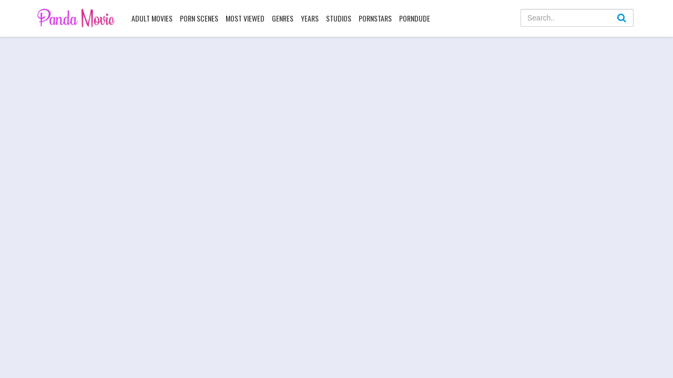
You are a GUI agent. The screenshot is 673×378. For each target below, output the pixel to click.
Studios (338, 18)
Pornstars (375, 18)
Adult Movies (151, 18)
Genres (282, 18)
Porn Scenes (199, 18)
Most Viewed (245, 18)
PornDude (414, 18)
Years (310, 18)
